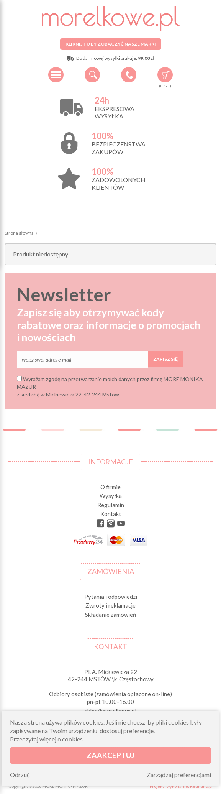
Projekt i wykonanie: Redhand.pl (181, 786)
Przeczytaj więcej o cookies (46, 739)
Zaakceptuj (110, 755)
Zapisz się (165, 359)
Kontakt (110, 513)
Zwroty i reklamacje (110, 605)
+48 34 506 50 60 (128, 74)
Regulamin (110, 504)
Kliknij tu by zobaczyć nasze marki (110, 44)
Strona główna (19, 233)
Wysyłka (111, 495)
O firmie (110, 486)
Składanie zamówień (110, 614)
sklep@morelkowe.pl (110, 710)
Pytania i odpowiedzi (110, 596)
